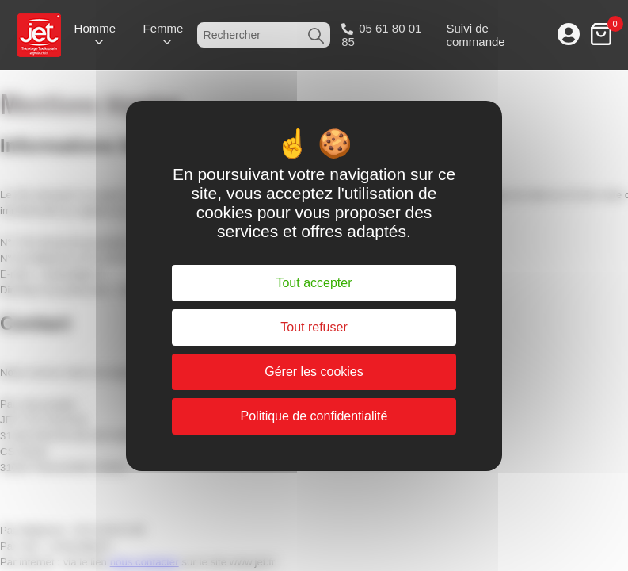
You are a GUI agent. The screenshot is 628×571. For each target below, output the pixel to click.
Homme (95, 28)
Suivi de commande (475, 34)
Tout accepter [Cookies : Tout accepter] (314, 282)
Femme (163, 28)
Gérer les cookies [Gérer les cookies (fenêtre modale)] (314, 371)
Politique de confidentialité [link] (314, 416)
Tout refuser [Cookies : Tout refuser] (313, 327)
